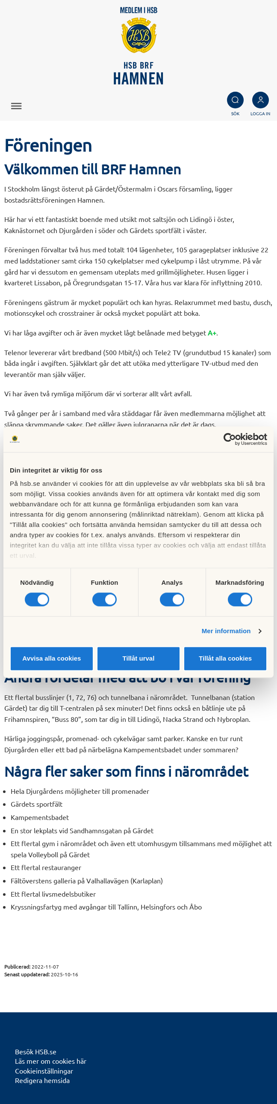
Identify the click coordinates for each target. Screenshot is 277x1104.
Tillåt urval (139, 658)
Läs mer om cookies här (50, 1060)
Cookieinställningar (44, 1070)
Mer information (226, 631)
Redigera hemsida (42, 1080)
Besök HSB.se (35, 1051)
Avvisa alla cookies (51, 658)
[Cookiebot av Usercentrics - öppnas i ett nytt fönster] (229, 439)
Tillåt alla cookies (225, 658)
